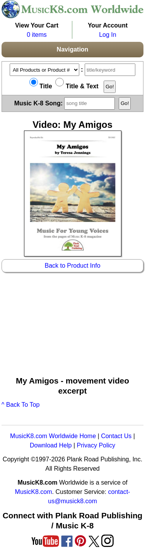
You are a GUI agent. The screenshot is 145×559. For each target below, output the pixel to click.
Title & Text (76, 86)
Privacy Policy (96, 445)
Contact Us (116, 436)
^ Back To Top (21, 404)
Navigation (73, 49)
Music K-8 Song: (65, 103)
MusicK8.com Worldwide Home (53, 436)
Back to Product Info (72, 265)
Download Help (51, 445)
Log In (107, 34)
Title (40, 86)
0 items (37, 34)
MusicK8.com (33, 491)
